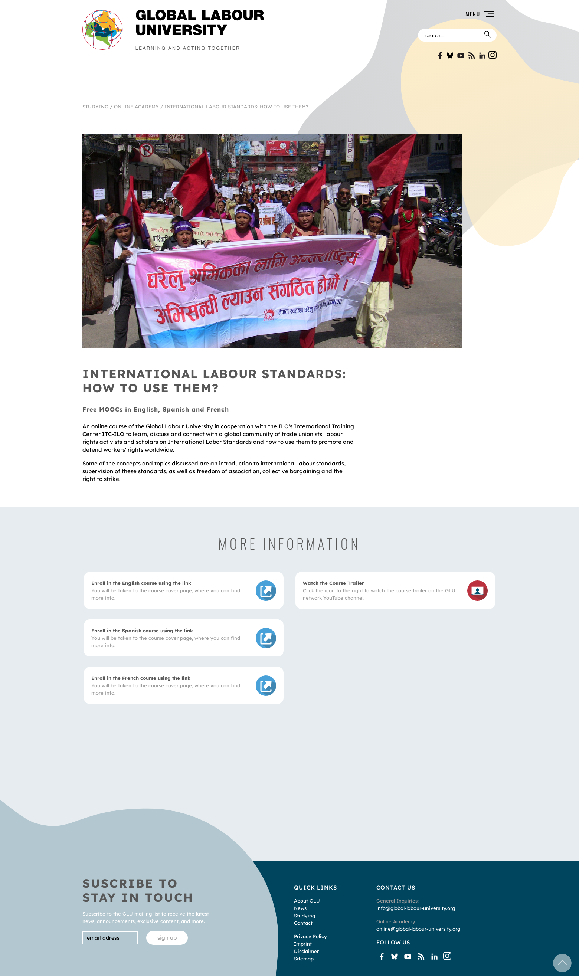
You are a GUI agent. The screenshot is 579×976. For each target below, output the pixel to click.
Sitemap (304, 959)
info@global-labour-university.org (415, 908)
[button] (385, 14)
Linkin (482, 55)
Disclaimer (306, 951)
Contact (303, 923)
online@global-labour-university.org (418, 929)
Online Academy (136, 106)
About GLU (307, 901)
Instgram (492, 55)
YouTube (460, 55)
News (300, 908)
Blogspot (471, 55)
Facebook (439, 55)
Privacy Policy (310, 936)
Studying (95, 106)
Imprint (303, 944)
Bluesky (450, 55)
